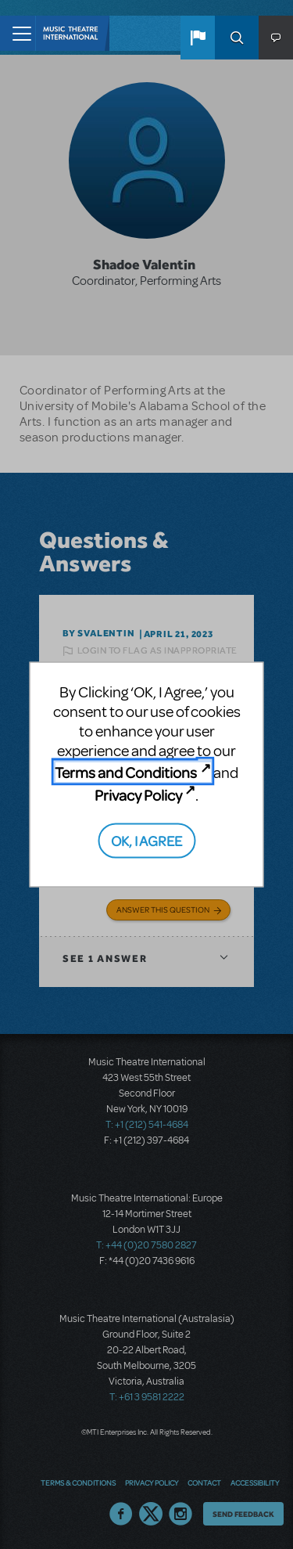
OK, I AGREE (146, 840)
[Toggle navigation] (17, 33)
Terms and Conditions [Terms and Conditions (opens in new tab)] (126, 772)
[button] (197, 37)
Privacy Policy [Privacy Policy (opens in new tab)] (138, 794)
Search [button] (237, 37)
